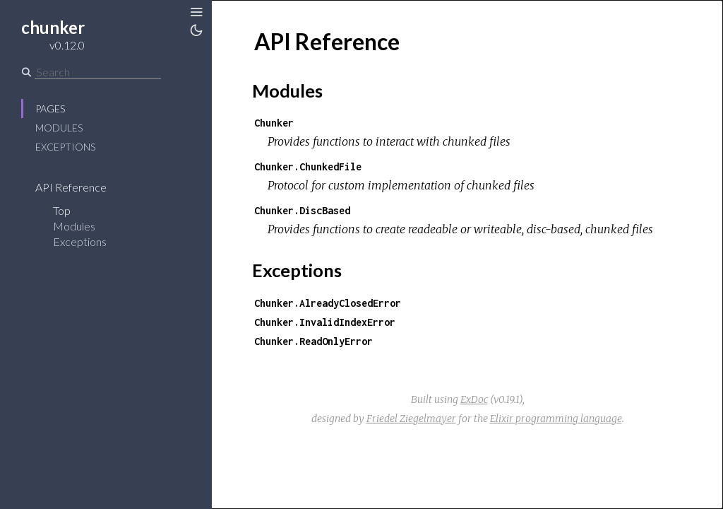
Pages (50, 109)
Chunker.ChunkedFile (308, 166)
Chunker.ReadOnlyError (313, 341)
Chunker (274, 123)
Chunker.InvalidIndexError (324, 322)
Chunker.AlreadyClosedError (327, 303)
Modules (59, 128)
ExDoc (474, 399)
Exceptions (65, 147)
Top (62, 210)
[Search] (98, 72)
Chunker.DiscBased (302, 210)
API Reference (71, 187)
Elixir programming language (556, 418)
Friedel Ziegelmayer (411, 418)
